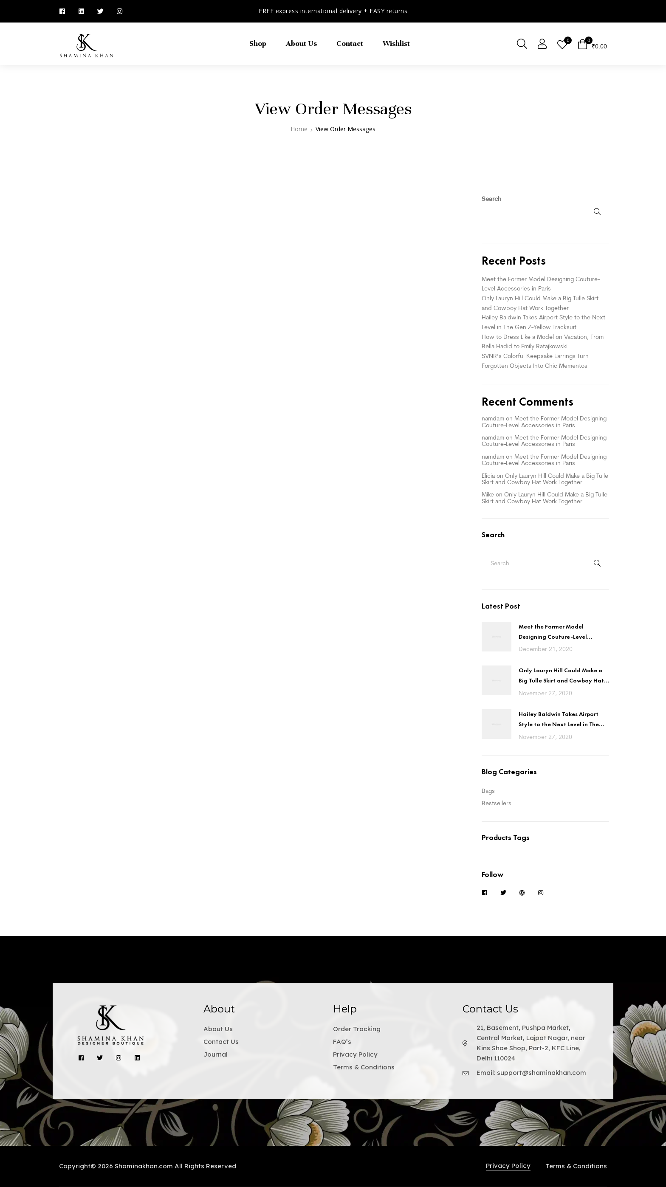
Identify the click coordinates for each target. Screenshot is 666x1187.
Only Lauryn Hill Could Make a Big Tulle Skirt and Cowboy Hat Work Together (545, 479)
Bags (488, 791)
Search (491, 199)
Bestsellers (496, 803)
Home (299, 129)
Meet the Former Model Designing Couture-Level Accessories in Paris (544, 421)
